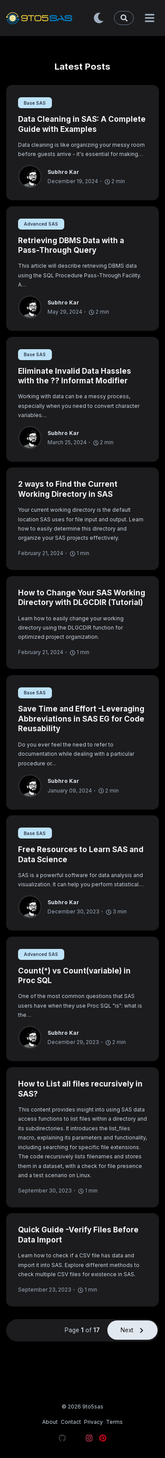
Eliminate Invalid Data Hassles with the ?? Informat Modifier (74, 376)
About (50, 1422)
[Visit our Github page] (62, 1439)
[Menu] (149, 18)
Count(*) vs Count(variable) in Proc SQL (74, 975)
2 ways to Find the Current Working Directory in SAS (67, 489)
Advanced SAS (41, 223)
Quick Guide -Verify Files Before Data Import (78, 1234)
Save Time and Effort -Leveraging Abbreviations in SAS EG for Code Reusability (81, 718)
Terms (114, 1422)
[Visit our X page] (76, 1439)
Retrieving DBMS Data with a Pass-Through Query (71, 245)
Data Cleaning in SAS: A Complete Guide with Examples (82, 124)
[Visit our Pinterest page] (102, 1439)
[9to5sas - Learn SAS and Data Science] (47, 17)
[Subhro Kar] (33, 176)
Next (133, 1330)
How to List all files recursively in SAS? (80, 1088)
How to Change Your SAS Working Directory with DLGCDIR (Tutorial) (81, 597)
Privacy (93, 1422)
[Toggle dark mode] (98, 18)
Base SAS (35, 103)
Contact (71, 1422)
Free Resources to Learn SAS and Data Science (80, 854)
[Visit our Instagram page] (89, 1439)
